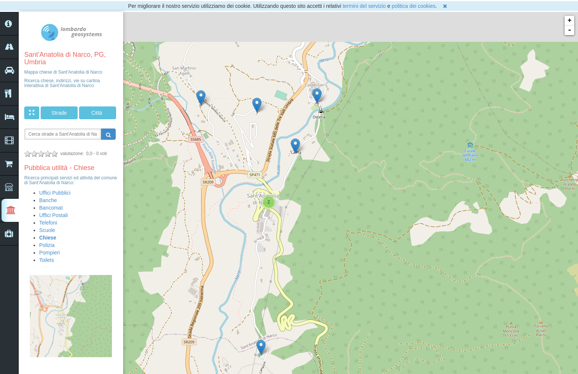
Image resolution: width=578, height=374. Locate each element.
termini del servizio (364, 6)
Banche (48, 200)
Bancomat (51, 208)
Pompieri (49, 253)
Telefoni (48, 223)
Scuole (47, 230)
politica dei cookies (414, 6)
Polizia (46, 245)
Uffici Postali (53, 215)
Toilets (46, 260)
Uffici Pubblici (55, 193)
